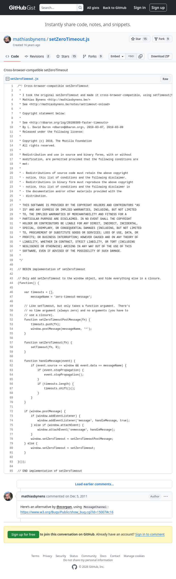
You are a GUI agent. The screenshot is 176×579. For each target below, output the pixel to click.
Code (12, 56)
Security (61, 556)
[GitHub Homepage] (74, 567)
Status (74, 556)
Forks (93, 56)
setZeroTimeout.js (69, 39)
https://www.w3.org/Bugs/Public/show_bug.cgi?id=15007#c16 (66, 512)
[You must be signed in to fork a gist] (162, 39)
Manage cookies (134, 556)
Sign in (140, 7)
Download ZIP (160, 56)
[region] (88, 279)
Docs (103, 556)
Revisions (38, 56)
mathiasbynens (29, 39)
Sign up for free (23, 534)
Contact (115, 556)
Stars (66, 56)
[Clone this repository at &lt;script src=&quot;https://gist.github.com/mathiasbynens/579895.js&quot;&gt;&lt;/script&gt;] (131, 56)
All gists (93, 7)
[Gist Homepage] (22, 7)
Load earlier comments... (94, 484)
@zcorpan (64, 507)
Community (88, 556)
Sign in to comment (150, 534)
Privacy (47, 556)
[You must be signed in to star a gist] (139, 39)
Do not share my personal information (88, 560)
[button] (140, 56)
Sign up (158, 7)
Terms (35, 556)
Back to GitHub (114, 7)
